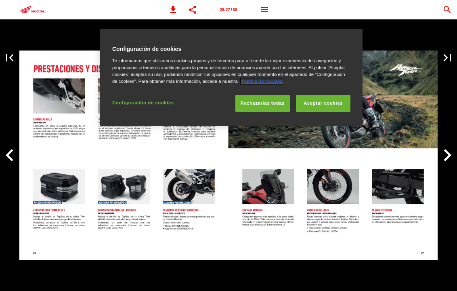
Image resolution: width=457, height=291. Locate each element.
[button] (173, 9)
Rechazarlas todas (262, 103)
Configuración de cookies (143, 102)
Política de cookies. (262, 81)
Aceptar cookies (323, 103)
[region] (231, 77)
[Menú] (264, 9)
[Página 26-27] (228, 9)
